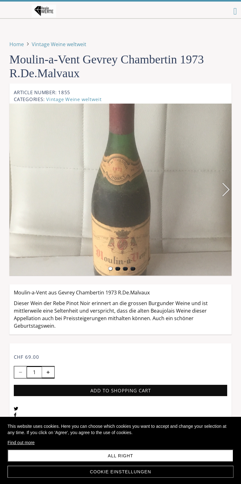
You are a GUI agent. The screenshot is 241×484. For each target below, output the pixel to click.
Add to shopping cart (120, 390)
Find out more (21, 442)
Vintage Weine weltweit (74, 99)
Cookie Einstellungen (120, 471)
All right (120, 455)
